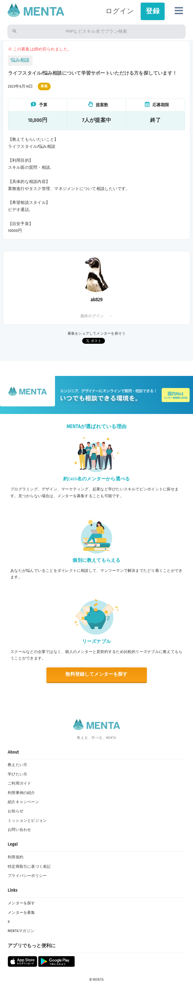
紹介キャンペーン (23, 802)
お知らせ (15, 811)
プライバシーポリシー (27, 876)
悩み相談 (20, 60)
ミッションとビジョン (27, 821)
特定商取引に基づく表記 (29, 867)
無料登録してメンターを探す (96, 674)
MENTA (98, 980)
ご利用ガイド (19, 783)
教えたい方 (17, 765)
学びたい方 (17, 774)
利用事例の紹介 (21, 793)
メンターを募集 (21, 913)
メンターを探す (21, 903)
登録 (152, 11)
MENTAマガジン (21, 931)
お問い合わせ (19, 830)
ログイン (120, 11)
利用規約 (15, 857)
